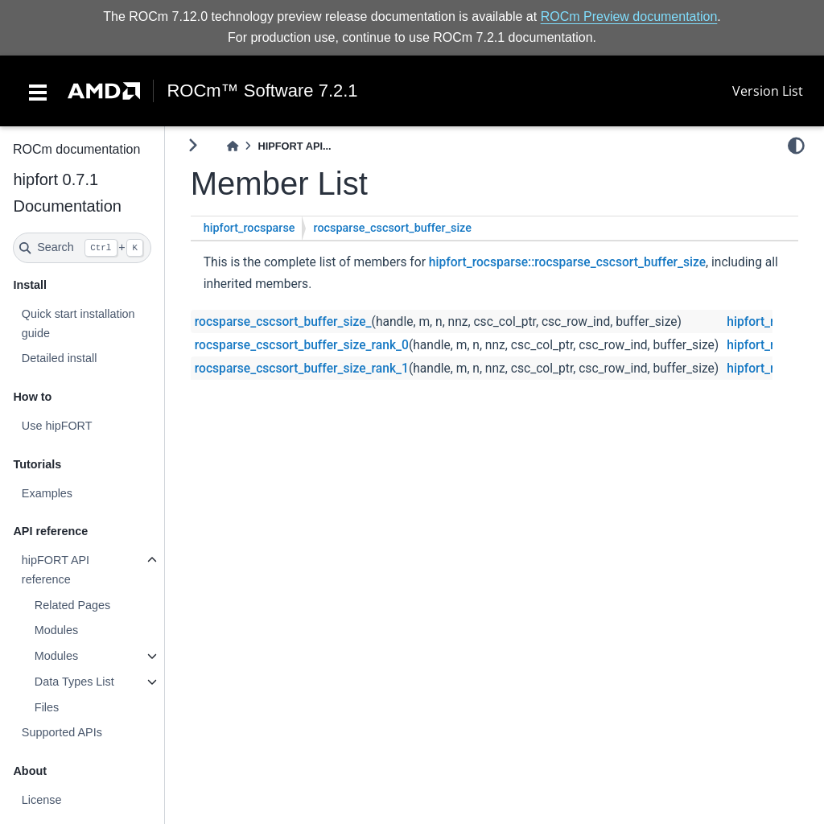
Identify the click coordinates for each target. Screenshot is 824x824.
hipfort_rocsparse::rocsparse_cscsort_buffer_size (567, 262)
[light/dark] (796, 145)
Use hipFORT (56, 425)
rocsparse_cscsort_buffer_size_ (283, 322)
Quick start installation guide (77, 323)
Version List (767, 91)
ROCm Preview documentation (629, 16)
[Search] (82, 248)
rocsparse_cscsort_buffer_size (393, 228)
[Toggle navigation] (38, 90)
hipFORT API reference (55, 570)
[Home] (232, 146)
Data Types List (73, 681)
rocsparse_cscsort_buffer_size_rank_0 (302, 345)
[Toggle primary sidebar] (193, 145)
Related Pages (71, 605)
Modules (55, 630)
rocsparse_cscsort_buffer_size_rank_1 (302, 368)
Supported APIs (61, 732)
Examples (46, 493)
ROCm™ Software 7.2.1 (262, 91)
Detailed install (59, 358)
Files (46, 707)
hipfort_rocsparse (249, 228)
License (41, 799)
